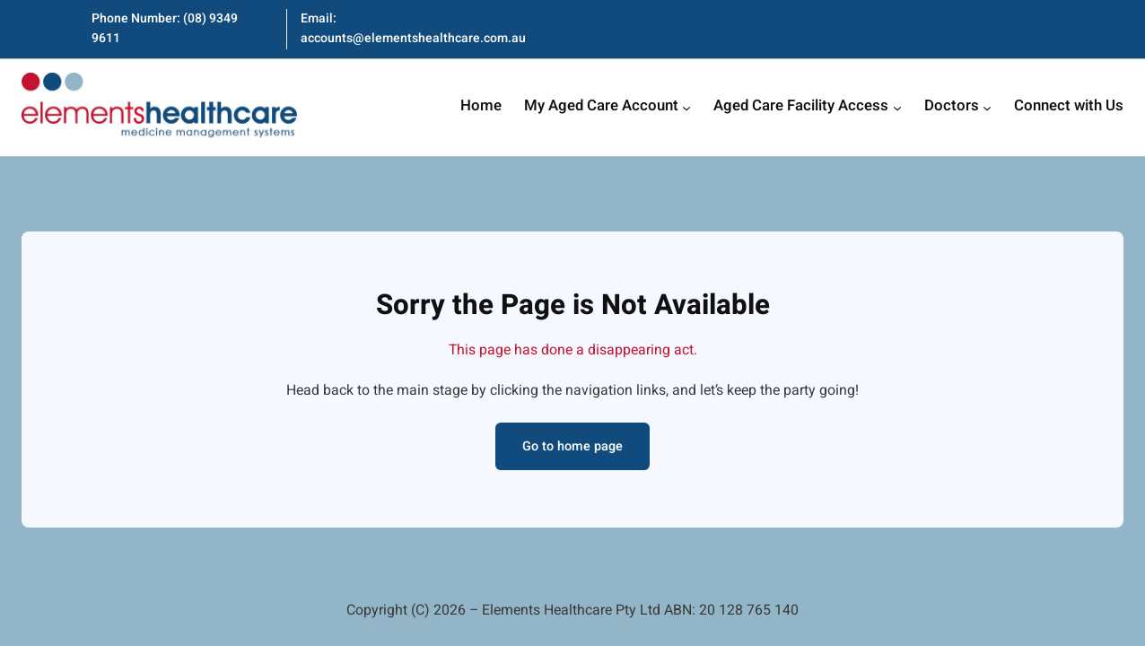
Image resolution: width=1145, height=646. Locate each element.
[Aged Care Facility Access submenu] (897, 107)
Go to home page (572, 446)
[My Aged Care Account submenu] (686, 107)
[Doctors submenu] (987, 107)
